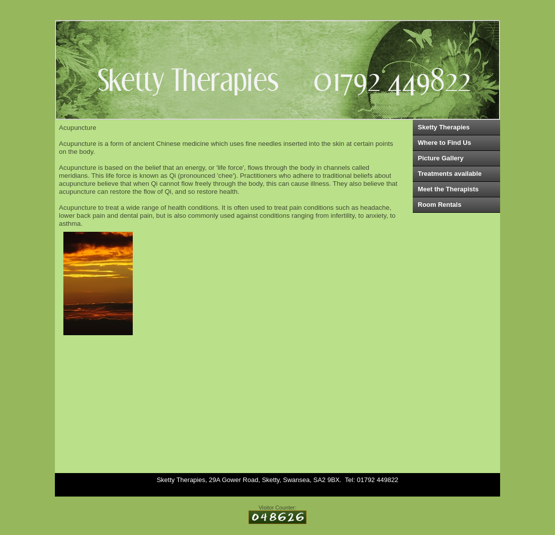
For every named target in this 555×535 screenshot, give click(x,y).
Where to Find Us (444, 142)
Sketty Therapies (444, 127)
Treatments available (450, 173)
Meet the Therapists (448, 189)
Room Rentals (439, 204)
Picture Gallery (441, 158)
